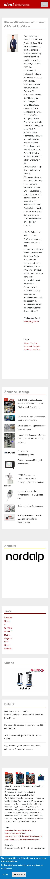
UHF (6, 641)
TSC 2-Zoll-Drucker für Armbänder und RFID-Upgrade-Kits (31, 494)
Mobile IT (36, 349)
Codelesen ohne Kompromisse (30, 506)
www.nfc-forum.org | (13, 839)
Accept (6, 874)
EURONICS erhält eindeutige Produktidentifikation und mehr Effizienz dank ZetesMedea (30, 403)
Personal (28, 346)
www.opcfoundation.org (32, 836)
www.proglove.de (31, 321)
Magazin (8, 638)
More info (6, 868)
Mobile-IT (8, 631)
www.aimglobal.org (24, 830)
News (26, 343)
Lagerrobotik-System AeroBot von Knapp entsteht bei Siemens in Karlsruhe (31, 438)
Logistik (36, 346)
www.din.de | (10, 833)
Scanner (27, 349)
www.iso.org (20, 833)
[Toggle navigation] (44, 4)
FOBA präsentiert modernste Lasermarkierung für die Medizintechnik (29, 519)
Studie (7, 621)
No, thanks (19, 874)
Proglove (34, 343)
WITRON (8, 628)
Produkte (8, 617)
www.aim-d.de (10, 830)
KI (5, 624)
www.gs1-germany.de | (14, 836)
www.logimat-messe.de (30, 839)
